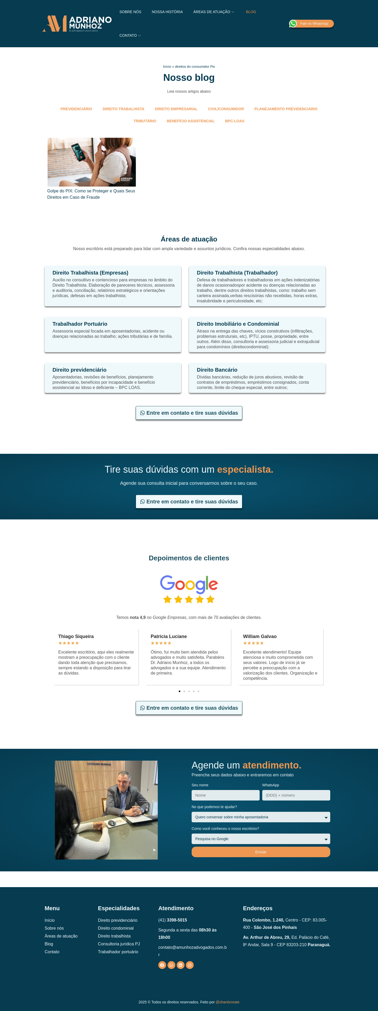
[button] (179, 691)
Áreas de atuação (61, 936)
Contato (52, 952)
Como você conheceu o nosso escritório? (225, 828)
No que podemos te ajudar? (214, 807)
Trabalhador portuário (118, 952)
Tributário (145, 121)
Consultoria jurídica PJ (119, 944)
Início (167, 67)
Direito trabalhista (123, 109)
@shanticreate (227, 1002)
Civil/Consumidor (226, 109)
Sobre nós (54, 928)
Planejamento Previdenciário (285, 109)
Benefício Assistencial (190, 121)
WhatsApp (270, 785)
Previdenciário (76, 109)
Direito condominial (116, 928)
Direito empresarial (176, 109)
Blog (49, 944)
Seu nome (200, 785)
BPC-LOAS (234, 121)
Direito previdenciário (117, 920)
